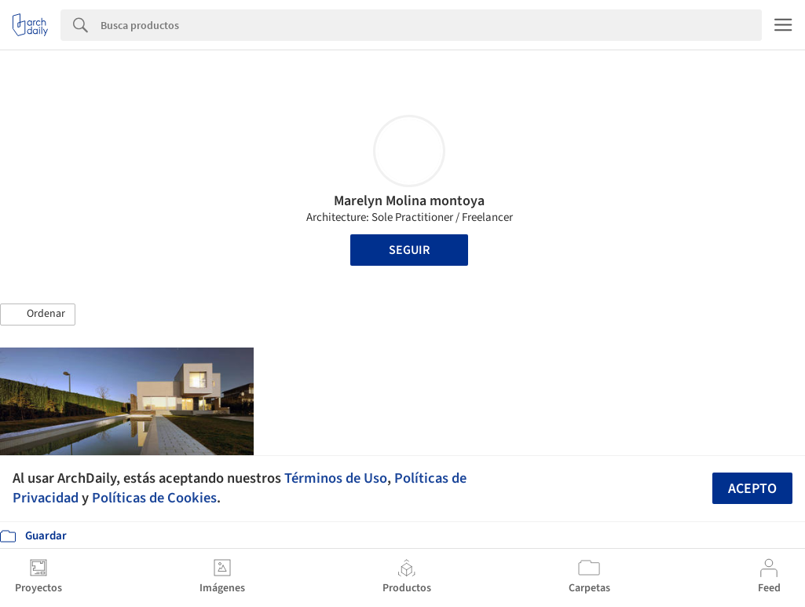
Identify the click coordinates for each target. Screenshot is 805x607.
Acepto (752, 488)
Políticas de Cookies (154, 497)
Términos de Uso (335, 478)
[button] (37, 315)
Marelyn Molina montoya (409, 201)
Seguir (409, 250)
